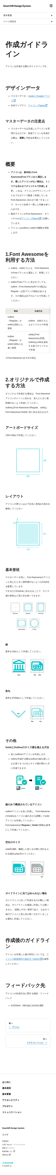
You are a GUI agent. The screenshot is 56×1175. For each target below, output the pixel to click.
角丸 (7, 691)
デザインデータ (22, 88)
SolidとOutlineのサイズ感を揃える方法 (27, 747)
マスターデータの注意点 (25, 121)
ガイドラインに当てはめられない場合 (26, 893)
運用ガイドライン (8, 1148)
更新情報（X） (12, 1151)
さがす (5, 1134)
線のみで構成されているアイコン (23, 804)
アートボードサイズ (21, 428)
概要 (10, 164)
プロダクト (7, 1106)
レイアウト (14, 496)
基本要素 (6, 1094)
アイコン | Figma (37, 105)
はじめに (6, 1082)
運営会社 (10, 1154)
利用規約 (5, 1141)
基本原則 (6, 1088)
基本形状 (12, 570)
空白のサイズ (12, 842)
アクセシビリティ (10, 1100)
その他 (10, 741)
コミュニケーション (12, 1112)
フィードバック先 (25, 985)
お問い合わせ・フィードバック (13, 1145)
